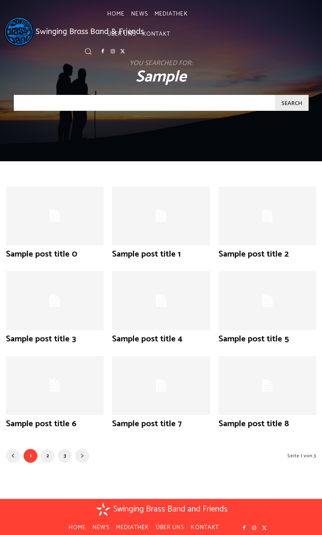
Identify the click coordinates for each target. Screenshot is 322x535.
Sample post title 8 (247, 420)
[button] (88, 51)
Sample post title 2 (247, 253)
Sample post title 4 (141, 336)
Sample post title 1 (140, 253)
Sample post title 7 (141, 420)
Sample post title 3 (35, 336)
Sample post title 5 (247, 336)
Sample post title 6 (35, 420)
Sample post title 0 (35, 253)
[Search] (292, 103)
